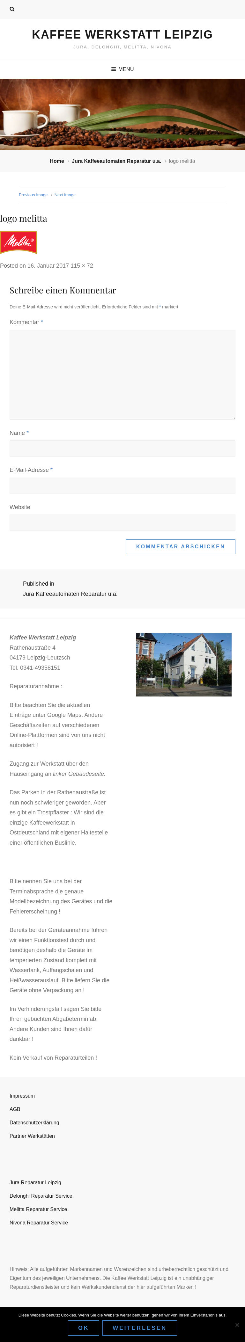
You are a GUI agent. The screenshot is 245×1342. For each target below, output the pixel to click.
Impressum (22, 1096)
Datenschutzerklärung (34, 1122)
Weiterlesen (140, 1328)
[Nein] (237, 1325)
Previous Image (33, 194)
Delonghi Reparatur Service (41, 1196)
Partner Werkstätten (32, 1136)
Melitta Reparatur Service (38, 1209)
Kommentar (26, 322)
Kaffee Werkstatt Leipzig (122, 34)
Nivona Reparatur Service (39, 1222)
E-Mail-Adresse (31, 470)
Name (19, 433)
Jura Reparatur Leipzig (35, 1182)
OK (83, 1328)
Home (57, 161)
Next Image (65, 194)
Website (20, 507)
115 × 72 (82, 266)
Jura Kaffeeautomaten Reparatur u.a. (117, 161)
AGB (15, 1109)
